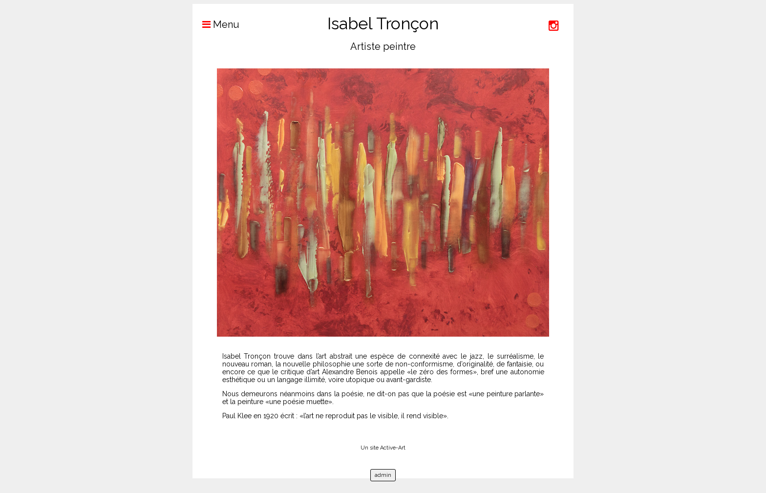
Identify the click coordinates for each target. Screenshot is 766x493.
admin (383, 475)
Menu (215, 24)
